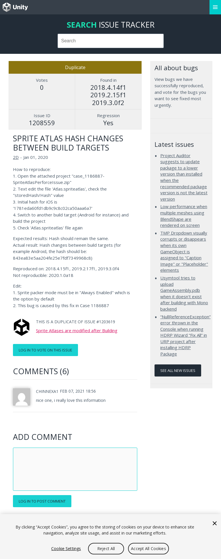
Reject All (106, 548)
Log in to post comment (42, 501)
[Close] (214, 523)
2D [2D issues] (16, 157)
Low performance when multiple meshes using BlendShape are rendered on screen (183, 216)
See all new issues (177, 370)
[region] (110, 536)
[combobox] (110, 41)
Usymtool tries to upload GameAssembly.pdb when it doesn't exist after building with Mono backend (184, 293)
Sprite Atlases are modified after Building (76, 330)
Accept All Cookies (148, 548)
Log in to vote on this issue (45, 350)
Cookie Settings (66, 548)
